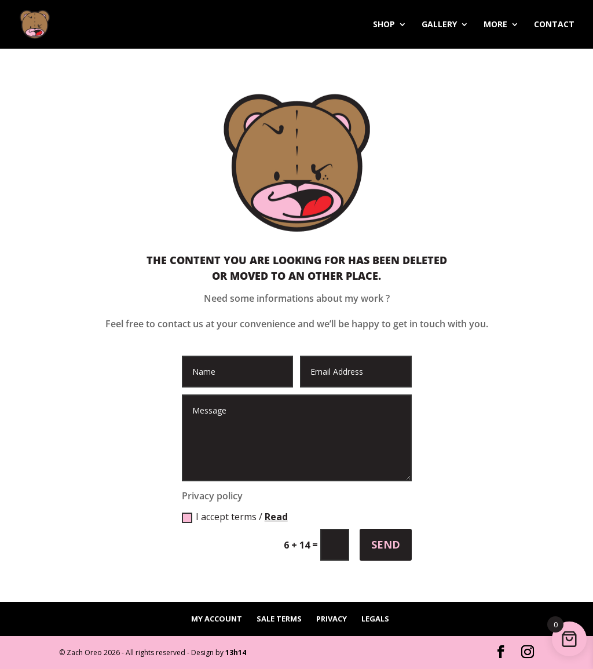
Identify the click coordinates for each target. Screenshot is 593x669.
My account (216, 618)
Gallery (439, 25)
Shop (384, 25)
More (495, 25)
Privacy (331, 618)
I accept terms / (235, 516)
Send (385, 544)
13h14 (235, 652)
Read (276, 516)
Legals (375, 618)
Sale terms (279, 618)
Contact (554, 25)
